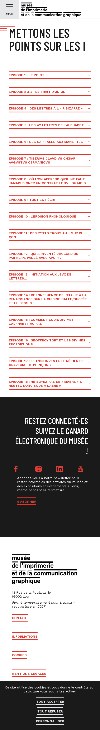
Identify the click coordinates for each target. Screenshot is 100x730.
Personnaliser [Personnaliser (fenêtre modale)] (50, 721)
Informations (25, 636)
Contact (20, 618)
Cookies (19, 655)
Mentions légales (29, 674)
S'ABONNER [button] (26, 501)
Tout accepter (50, 702)
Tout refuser (50, 711)
